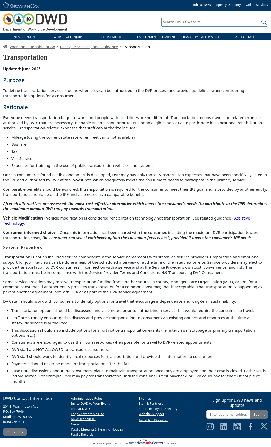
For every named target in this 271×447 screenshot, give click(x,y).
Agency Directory (228, 5)
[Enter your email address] (228, 414)
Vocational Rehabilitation (32, 46)
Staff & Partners (151, 403)
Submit (259, 414)
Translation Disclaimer (153, 420)
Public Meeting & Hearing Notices (97, 429)
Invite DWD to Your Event (90, 403)
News (75, 424)
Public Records (82, 434)
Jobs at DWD (202, 5)
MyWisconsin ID (83, 419)
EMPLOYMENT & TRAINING (156, 37)
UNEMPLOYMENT (24, 37)
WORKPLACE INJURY (68, 37)
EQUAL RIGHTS (112, 37)
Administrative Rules (87, 398)
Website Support (151, 413)
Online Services (257, 5)
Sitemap (145, 398)
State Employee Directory (158, 408)
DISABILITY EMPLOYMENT (200, 37)
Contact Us (14, 432)
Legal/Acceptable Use (87, 413)
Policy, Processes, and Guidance (89, 46)
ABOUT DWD (244, 37)
